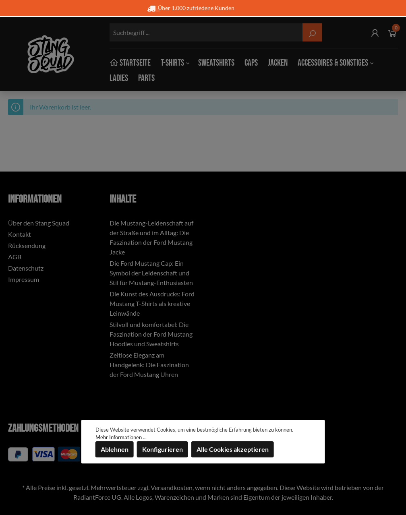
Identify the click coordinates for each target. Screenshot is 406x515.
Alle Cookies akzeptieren (233, 449)
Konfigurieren (162, 449)
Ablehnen (114, 449)
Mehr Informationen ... (121, 437)
